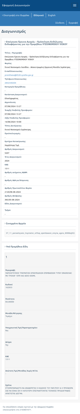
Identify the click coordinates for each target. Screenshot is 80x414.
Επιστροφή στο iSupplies (15, 15)
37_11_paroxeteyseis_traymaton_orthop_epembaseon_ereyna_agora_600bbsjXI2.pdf (42, 233)
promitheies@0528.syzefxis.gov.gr (19, 75)
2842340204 (10, 83)
